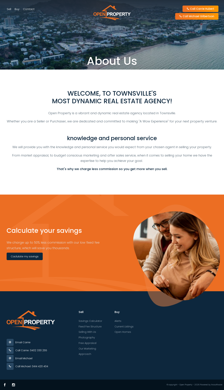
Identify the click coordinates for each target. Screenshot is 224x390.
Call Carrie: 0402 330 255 (31, 350)
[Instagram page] (13, 384)
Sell (9, 9)
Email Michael (23, 358)
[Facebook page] (5, 384)
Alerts (118, 321)
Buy (17, 9)
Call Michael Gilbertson (196, 16)
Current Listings (124, 326)
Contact (29, 9)
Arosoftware (216, 384)
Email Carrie (23, 342)
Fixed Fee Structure (90, 326)
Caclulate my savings (25, 256)
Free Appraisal (87, 343)
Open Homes (123, 332)
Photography (87, 337)
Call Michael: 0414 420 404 (31, 366)
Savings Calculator (90, 321)
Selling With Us (87, 332)
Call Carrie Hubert (200, 9)
